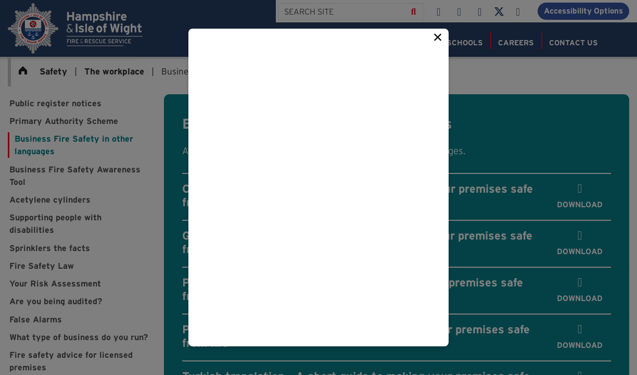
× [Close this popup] (438, 37)
